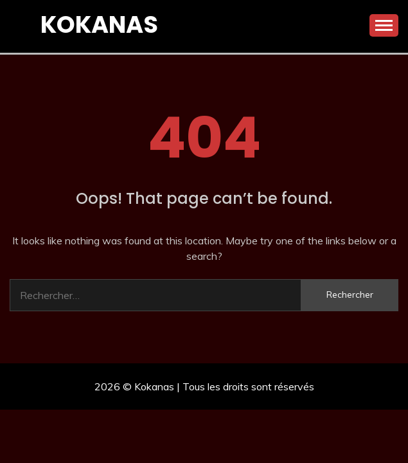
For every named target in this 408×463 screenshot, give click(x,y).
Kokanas (99, 24)
